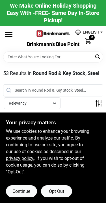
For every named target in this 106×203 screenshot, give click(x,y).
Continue (21, 191)
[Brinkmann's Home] (53, 33)
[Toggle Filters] (99, 103)
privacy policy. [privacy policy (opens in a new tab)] (20, 158)
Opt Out (56, 191)
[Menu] (8, 34)
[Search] (98, 56)
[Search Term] (53, 57)
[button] (87, 32)
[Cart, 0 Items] (88, 41)
